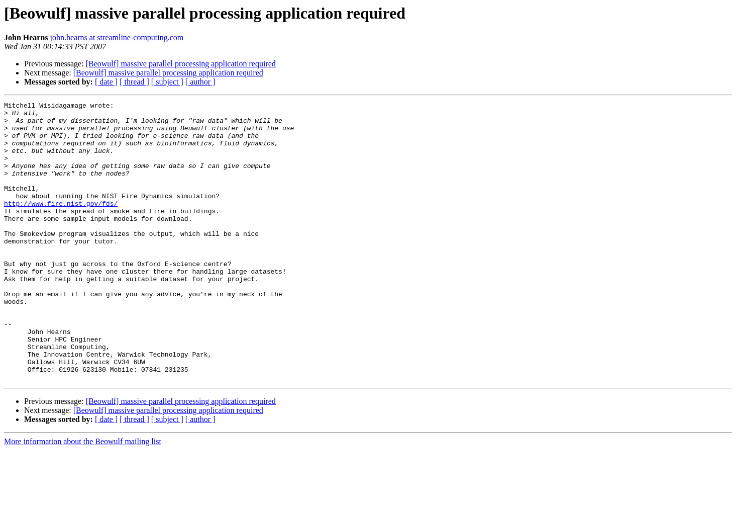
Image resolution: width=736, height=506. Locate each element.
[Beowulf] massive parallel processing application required (181, 63)
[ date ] (106, 81)
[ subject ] (167, 81)
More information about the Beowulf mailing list (82, 497)
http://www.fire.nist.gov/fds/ (61, 224)
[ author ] (200, 81)
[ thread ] (134, 81)
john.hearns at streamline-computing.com (117, 37)
